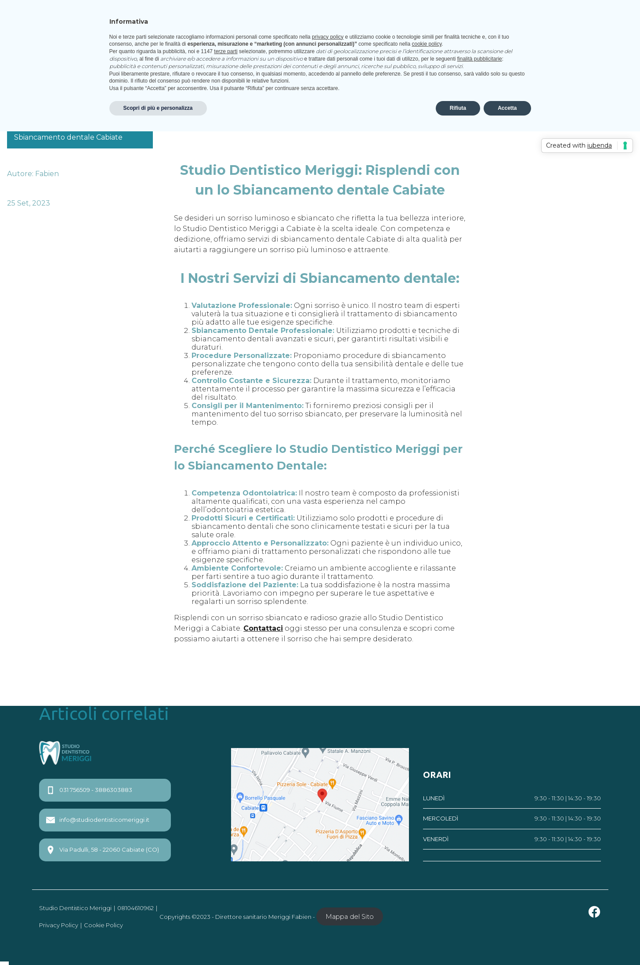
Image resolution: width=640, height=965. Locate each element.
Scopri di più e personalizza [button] (158, 108)
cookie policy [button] (426, 44)
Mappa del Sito (349, 917)
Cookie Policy (103, 925)
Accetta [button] (507, 108)
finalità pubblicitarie (479, 59)
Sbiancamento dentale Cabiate (68, 137)
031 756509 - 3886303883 (89, 790)
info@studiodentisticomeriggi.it (97, 820)
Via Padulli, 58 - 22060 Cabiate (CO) (102, 850)
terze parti (225, 51)
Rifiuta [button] (458, 108)
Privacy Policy (58, 925)
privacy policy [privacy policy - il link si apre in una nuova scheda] (328, 37)
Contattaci (263, 628)
